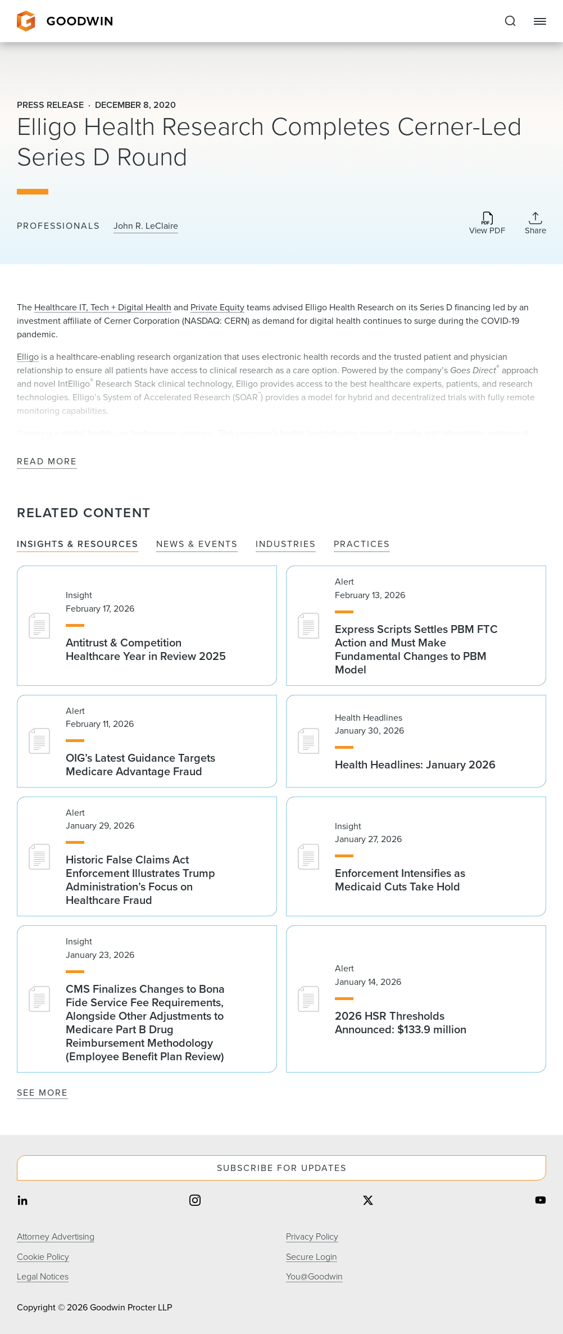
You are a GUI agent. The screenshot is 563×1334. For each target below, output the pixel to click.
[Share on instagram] (195, 1201)
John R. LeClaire (145, 226)
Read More (47, 462)
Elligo (28, 356)
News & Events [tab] (197, 544)
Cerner (30, 433)
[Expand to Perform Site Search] (510, 21)
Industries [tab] (286, 544)
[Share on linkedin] (22, 1201)
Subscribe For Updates (282, 1167)
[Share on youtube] (540, 1201)
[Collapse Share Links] (535, 223)
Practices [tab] (362, 544)
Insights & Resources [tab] (77, 544)
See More (42, 1092)
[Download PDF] (487, 224)
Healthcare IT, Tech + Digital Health (102, 307)
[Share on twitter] (368, 1201)
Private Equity (217, 307)
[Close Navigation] (540, 21)
